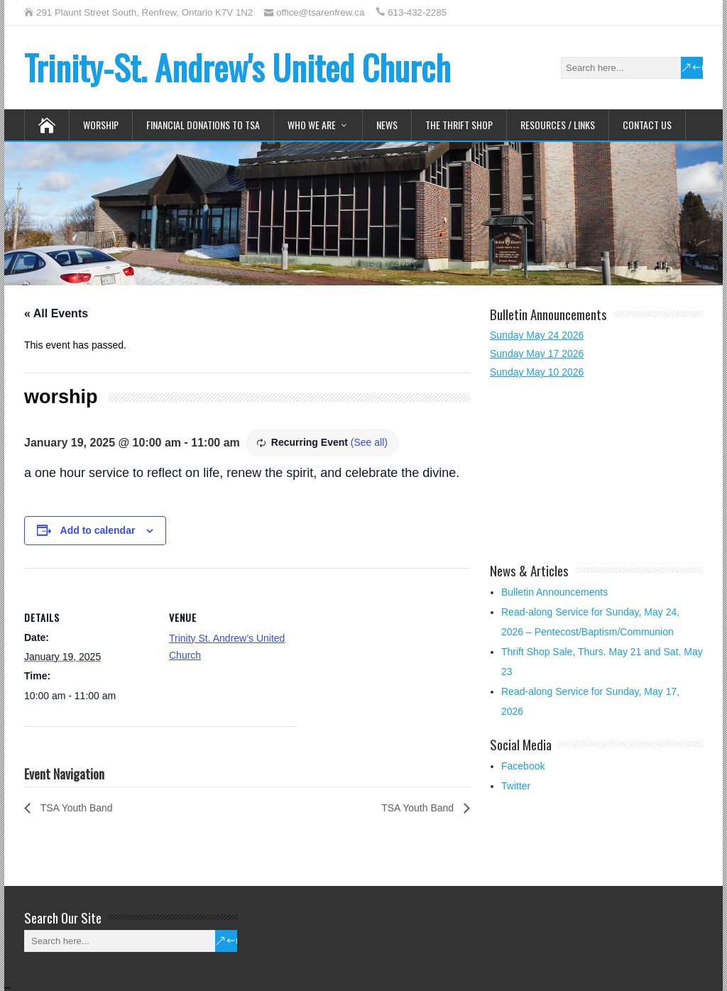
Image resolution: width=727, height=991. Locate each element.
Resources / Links (557, 124)
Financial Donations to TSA (203, 124)
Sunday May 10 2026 (537, 372)
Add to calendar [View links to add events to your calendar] (98, 530)
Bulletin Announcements (554, 592)
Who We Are (312, 124)
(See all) (369, 442)
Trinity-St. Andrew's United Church (237, 67)
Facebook (523, 766)
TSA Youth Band (75, 808)
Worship (101, 124)
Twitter (515, 786)
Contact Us (647, 124)
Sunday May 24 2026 (537, 335)
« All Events (56, 313)
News (387, 124)
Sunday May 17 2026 (537, 353)
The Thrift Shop (459, 124)
